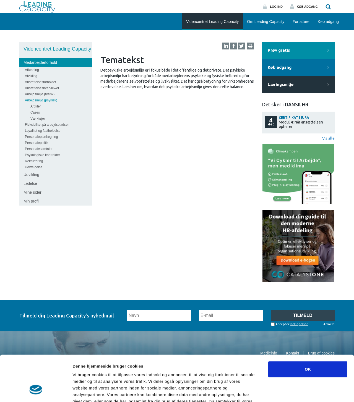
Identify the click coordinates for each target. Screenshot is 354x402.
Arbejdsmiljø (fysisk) (39, 94)
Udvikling (31, 174)
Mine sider (32, 192)
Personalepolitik (36, 143)
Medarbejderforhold (40, 62)
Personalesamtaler (39, 149)
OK (308, 330)
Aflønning (32, 70)
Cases (35, 112)
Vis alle (328, 138)
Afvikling (31, 76)
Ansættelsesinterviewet (42, 88)
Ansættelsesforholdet (40, 82)
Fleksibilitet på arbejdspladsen (47, 125)
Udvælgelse (33, 167)
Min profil (31, 201)
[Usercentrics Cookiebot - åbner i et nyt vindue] (36, 391)
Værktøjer (37, 118)
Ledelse (30, 183)
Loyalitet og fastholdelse (43, 131)
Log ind (276, 6)
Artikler (35, 106)
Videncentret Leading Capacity (57, 48)
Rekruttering (34, 161)
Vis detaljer (287, 391)
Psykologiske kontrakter (42, 155)
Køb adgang (307, 6)
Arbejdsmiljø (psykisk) (41, 100)
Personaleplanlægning (41, 137)
